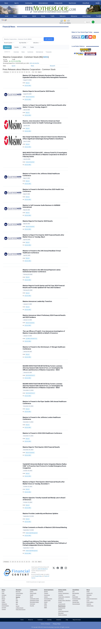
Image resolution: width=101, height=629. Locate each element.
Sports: (18, 597)
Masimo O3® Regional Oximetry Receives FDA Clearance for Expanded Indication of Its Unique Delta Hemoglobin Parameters (45, 76)
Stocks (16, 47)
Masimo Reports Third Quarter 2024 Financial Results (41, 447)
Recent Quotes (8, 42)
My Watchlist (22, 42)
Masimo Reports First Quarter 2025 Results (38, 221)
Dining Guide (58, 3)
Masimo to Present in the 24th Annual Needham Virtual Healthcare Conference (42, 252)
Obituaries (74, 16)
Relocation (61, 613)
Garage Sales (75, 602)
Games (46, 597)
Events (31, 591)
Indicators (36, 42)
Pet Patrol (32, 604)
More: (88, 590)
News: (3, 590)
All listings (60, 591)
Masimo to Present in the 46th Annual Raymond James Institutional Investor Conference (42, 271)
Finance (60, 609)
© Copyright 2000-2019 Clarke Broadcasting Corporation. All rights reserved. (51, 627)
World (34, 16)
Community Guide (34, 598)
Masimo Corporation (30, 96)
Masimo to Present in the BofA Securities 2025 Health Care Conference (43, 190)
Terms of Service (45, 624)
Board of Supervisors (92, 598)
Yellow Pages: (90, 605)
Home (21, 619)
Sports (16, 3)
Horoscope (47, 595)
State (15, 16)
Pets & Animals (76, 604)
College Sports (19, 608)
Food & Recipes (48, 598)
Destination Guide (34, 600)
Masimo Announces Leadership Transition (37, 301)
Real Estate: (62, 606)
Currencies (30, 52)
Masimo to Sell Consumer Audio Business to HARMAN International (41, 206)
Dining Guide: (62, 590)
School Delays (86, 16)
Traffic (52, 16)
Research (52, 66)
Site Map (49, 619)
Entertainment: (49, 590)
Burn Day (18, 591)
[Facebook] (57, 572)
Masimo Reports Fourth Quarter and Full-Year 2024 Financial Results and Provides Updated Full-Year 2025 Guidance (44, 286)
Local (6, 16)
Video (88, 597)
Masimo (27, 82)
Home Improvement (63, 611)
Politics (3, 602)
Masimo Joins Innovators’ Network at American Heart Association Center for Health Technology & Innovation (42, 122)
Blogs (31, 597)
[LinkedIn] (62, 572)
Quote (13, 66)
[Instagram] (66, 572)
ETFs (24, 47)
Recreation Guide (34, 602)
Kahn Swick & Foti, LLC (30, 375)
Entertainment (43, 3)
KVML (45, 604)
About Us (30, 619)
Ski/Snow (18, 595)
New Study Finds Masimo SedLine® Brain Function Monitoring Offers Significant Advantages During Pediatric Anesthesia (44, 138)
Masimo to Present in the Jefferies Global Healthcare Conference (41, 174)
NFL (17, 599)
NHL (17, 604)
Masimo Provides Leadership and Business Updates (40, 513)
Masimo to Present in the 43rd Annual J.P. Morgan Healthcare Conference (44, 348)
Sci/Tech (4, 607)
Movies (46, 591)
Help (67, 619)
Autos (73, 595)
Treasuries (49, 52)
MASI (45, 56)
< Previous (6, 72)
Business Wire (28, 85)
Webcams (62, 16)
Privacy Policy (38, 576)
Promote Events (76, 598)
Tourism (4, 609)
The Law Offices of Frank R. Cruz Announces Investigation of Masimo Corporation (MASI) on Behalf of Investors (44, 332)
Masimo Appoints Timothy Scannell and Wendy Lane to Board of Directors (44, 499)
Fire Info (32, 605)
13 (33, 72)
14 (35, 72)
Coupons (89, 604)
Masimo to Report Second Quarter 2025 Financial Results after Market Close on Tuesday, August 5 (44, 106)
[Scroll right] (98, 3)
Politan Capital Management (31, 532)
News (6, 3)
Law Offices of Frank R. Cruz (31, 338)
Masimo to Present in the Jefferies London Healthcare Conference (42, 418)
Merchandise (75, 593)
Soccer (17, 606)
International (39, 52)
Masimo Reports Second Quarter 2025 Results (39, 91)
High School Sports (20, 609)
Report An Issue (77, 619)
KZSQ (45, 605)
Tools (32, 47)
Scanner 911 (90, 593)
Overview (16, 52)
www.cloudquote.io (43, 569)
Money (43, 16)
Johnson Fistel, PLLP (30, 162)
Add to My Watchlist (34, 63)
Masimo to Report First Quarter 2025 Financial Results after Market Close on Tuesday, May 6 (43, 236)
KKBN (45, 607)
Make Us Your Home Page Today (82, 32)
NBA (17, 602)
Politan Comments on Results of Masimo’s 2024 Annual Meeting (45, 527)
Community (28, 3)
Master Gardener (62, 615)
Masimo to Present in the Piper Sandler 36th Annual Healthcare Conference (44, 402)
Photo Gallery (90, 602)
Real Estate (72, 3)
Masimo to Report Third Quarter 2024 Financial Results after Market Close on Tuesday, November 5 (44, 483)
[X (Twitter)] (53, 572)
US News (24, 16)
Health (31, 595)
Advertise (58, 619)
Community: (33, 590)
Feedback (40, 619)
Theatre (46, 593)
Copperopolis (61, 604)
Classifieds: (75, 590)
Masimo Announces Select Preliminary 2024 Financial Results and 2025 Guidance (44, 316)
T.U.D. (88, 600)
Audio (88, 591)
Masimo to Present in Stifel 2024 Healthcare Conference (42, 433)
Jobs (73, 591)
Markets (7, 47)
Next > (39, 72)
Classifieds (86, 3)
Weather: (18, 590)
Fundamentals (61, 608)
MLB (17, 600)
